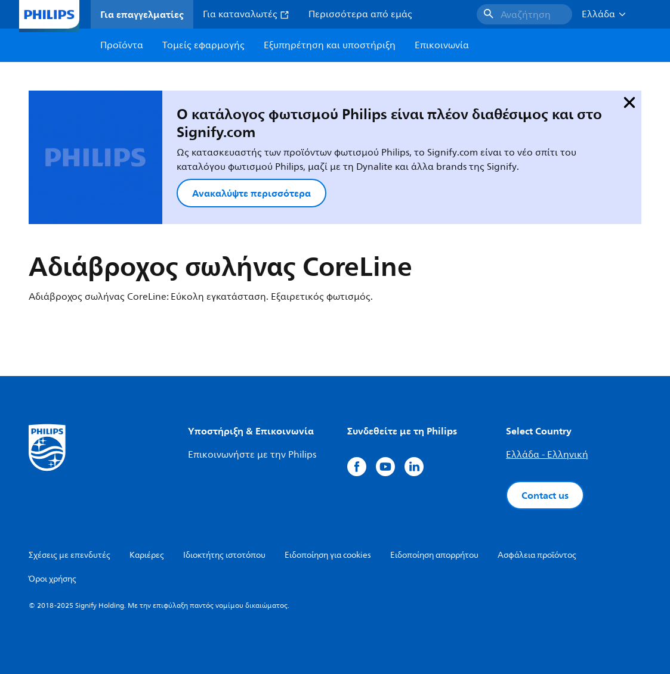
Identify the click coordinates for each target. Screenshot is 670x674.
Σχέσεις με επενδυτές (69, 555)
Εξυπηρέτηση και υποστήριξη (330, 45)
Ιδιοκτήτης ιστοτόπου (224, 555)
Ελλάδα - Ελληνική (547, 454)
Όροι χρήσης (52, 579)
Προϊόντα (121, 45)
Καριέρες (146, 555)
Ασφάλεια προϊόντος (537, 555)
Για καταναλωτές (246, 14)
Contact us (545, 495)
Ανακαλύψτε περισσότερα (251, 193)
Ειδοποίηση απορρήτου (434, 555)
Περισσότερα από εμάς (360, 14)
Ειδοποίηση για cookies (328, 555)
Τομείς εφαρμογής (203, 45)
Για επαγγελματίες (142, 14)
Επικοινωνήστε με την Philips (252, 454)
